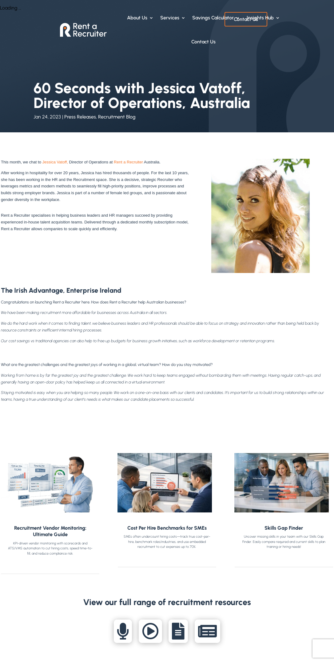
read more (50, 564)
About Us (137, 18)
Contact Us (203, 42)
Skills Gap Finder (283, 528)
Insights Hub (260, 18)
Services (169, 18)
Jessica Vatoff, (55, 162)
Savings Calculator (213, 18)
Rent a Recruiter (128, 162)
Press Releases (80, 117)
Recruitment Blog (117, 117)
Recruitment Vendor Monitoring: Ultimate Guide (50, 531)
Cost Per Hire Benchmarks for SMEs (167, 528)
